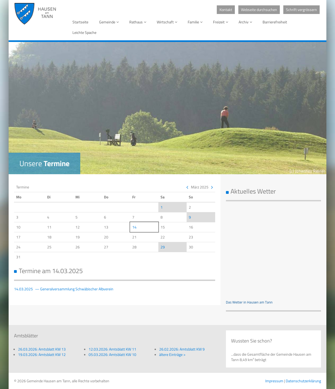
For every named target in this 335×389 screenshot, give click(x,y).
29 (162, 247)
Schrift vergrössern (301, 9)
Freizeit (221, 22)
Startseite (80, 22)
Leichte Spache (84, 32)
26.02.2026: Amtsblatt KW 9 (182, 349)
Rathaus (138, 22)
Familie (196, 22)
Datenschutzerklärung (303, 381)
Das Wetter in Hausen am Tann (249, 302)
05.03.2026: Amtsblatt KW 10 (112, 354)
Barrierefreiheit (275, 22)
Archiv (246, 22)
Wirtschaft (168, 22)
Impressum (274, 381)
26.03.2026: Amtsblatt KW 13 (42, 349)
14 (134, 227)
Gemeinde (110, 22)
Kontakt (225, 9)
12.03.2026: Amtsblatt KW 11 (112, 349)
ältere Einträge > (172, 354)
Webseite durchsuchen (259, 9)
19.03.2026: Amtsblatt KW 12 (42, 354)
